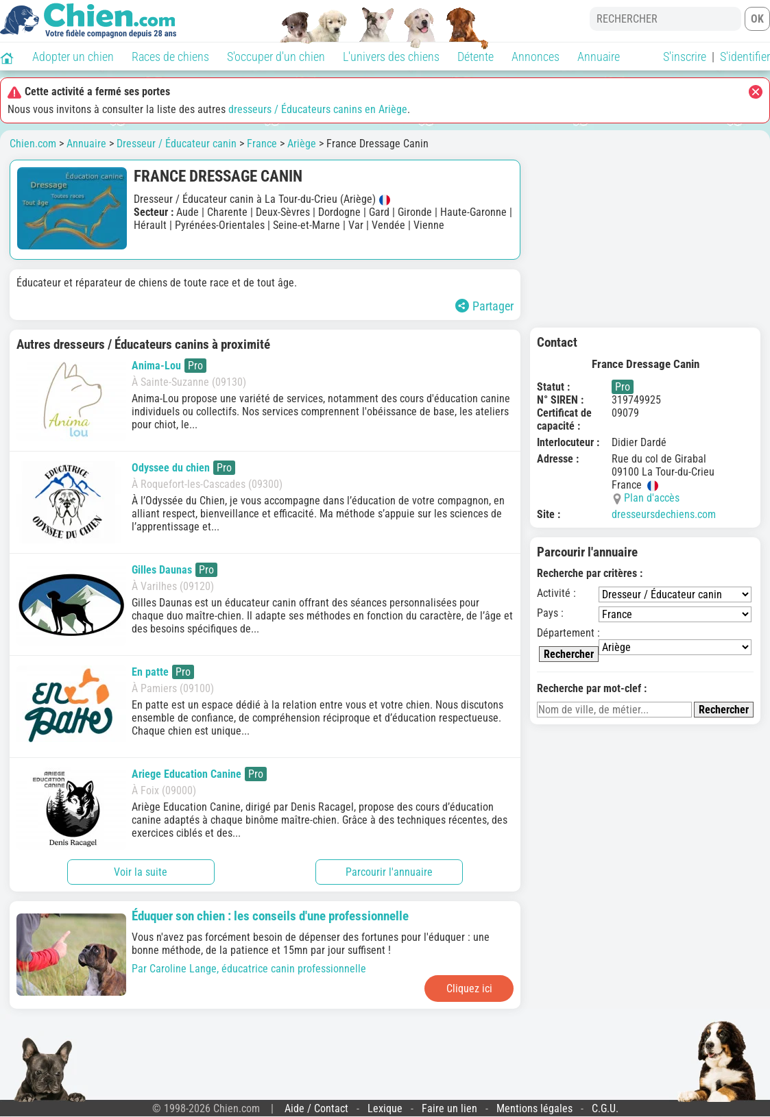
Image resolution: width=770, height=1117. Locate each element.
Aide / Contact (316, 1108)
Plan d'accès (651, 497)
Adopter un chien (73, 56)
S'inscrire (684, 56)
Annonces (536, 56)
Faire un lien (449, 1108)
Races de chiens (170, 56)
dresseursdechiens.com (664, 514)
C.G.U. (605, 1108)
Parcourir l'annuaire (389, 872)
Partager (484, 306)
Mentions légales (534, 1108)
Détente (475, 56)
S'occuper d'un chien (276, 56)
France (262, 143)
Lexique (385, 1108)
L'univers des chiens (391, 56)
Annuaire (598, 56)
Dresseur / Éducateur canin (177, 143)
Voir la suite (140, 872)
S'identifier (745, 56)
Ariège (301, 143)
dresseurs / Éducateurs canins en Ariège (317, 109)
